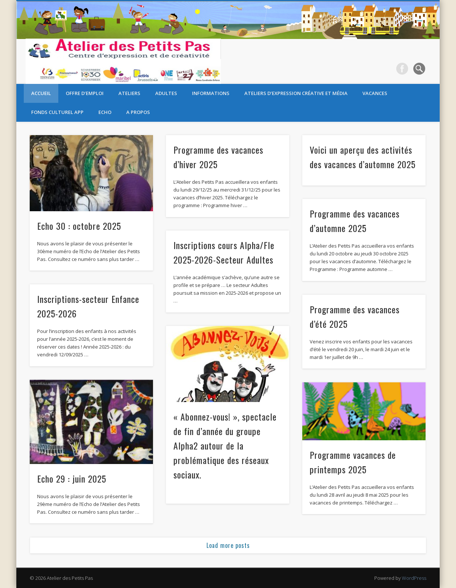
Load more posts (228, 545)
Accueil (41, 93)
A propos (138, 112)
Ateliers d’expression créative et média (296, 93)
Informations (210, 93)
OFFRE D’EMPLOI (85, 93)
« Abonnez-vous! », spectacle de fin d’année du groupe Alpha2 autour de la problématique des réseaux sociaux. (225, 445)
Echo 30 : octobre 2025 (79, 225)
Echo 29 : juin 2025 (71, 478)
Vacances (374, 93)
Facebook (402, 69)
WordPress (414, 578)
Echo (104, 112)
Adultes (166, 93)
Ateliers (129, 93)
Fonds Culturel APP (57, 112)
